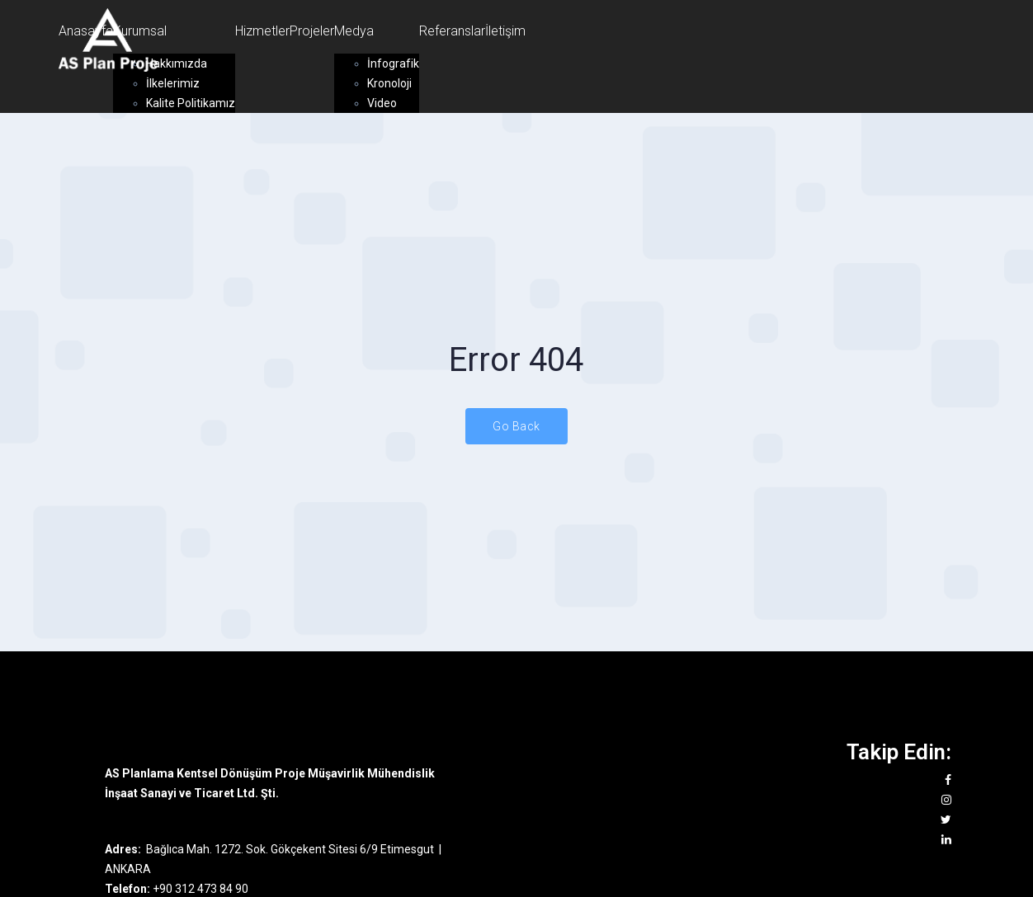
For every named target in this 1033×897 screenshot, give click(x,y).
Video (382, 103)
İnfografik (393, 63)
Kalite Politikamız (190, 103)
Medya (354, 31)
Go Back (516, 426)
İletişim (505, 31)
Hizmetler (262, 31)
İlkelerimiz (173, 83)
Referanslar (452, 31)
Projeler (312, 31)
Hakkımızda (176, 63)
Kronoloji (389, 83)
